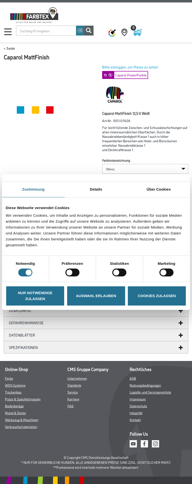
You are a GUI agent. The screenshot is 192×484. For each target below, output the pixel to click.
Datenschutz (138, 405)
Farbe (9, 378)
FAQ (70, 405)
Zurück (10, 48)
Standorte (74, 385)
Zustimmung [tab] (33, 189)
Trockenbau (13, 392)
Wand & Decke (15, 412)
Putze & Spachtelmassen (22, 398)
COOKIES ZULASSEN (157, 296)
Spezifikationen (23, 347)
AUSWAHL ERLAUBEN (96, 296)
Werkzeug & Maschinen (21, 419)
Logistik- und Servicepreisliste (150, 392)
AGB (133, 378)
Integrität (136, 412)
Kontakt (135, 419)
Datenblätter (22, 335)
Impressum (138, 398)
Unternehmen (77, 378)
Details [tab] (96, 189)
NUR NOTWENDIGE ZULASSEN (35, 296)
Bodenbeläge (14, 405)
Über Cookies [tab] (159, 189)
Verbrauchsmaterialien (21, 426)
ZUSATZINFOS (20, 310)
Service (72, 392)
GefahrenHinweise (26, 322)
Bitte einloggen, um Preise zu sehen (130, 67)
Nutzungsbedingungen (145, 385)
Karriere (73, 398)
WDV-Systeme (15, 385)
